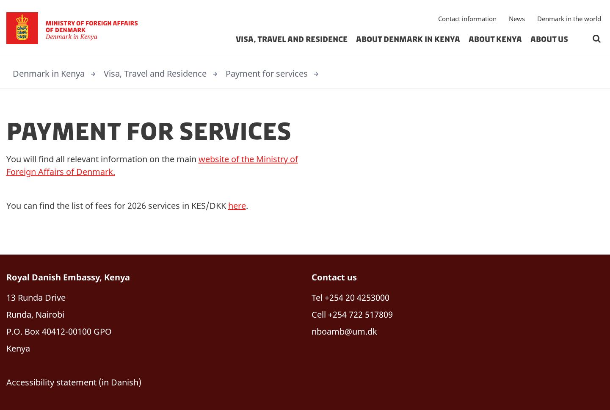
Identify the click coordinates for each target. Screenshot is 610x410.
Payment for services (267, 73)
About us (549, 39)
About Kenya (495, 39)
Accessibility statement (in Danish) (73, 382)
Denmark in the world (569, 19)
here (237, 205)
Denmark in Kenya (49, 73)
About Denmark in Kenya (408, 39)
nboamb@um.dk (344, 331)
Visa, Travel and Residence (292, 39)
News (517, 19)
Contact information (467, 19)
